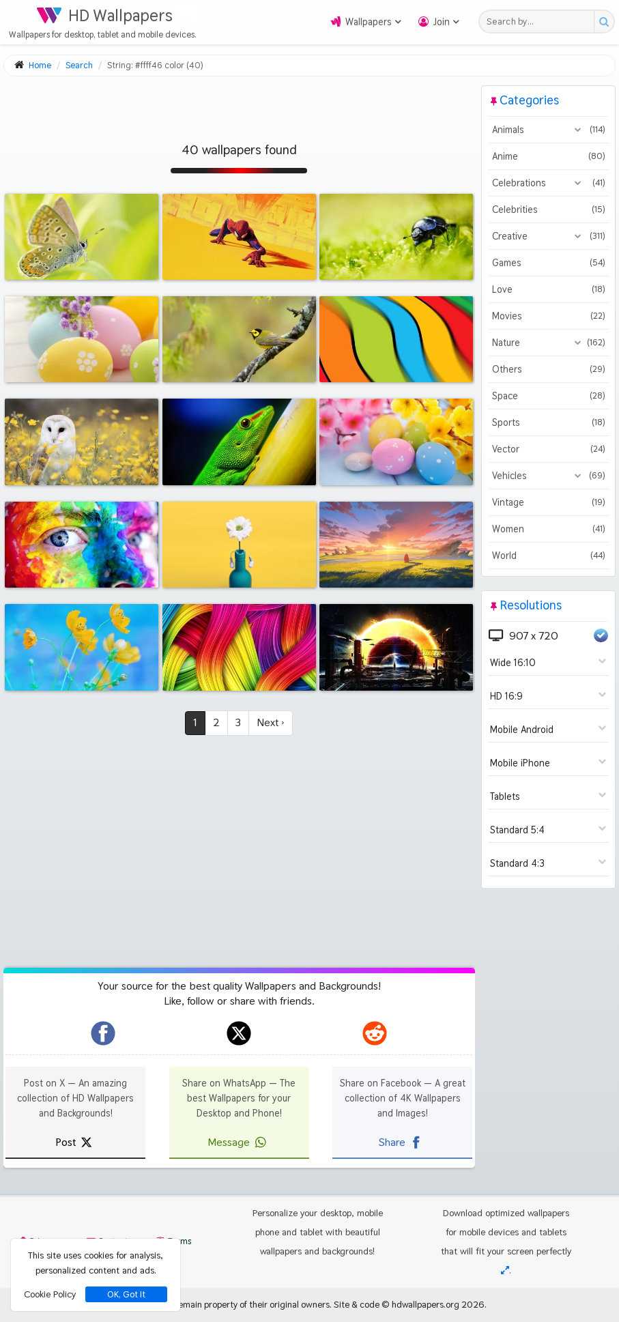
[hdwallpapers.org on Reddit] (374, 1033)
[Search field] (540, 21)
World (548, 555)
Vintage (548, 502)
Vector (548, 449)
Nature (548, 342)
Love (548, 289)
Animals (548, 129)
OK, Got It (126, 1294)
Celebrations (548, 182)
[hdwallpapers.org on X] (239, 1033)
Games (548, 262)
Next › (271, 722)
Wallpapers (368, 22)
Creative (548, 236)
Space (548, 395)
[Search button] (604, 21)
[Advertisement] (239, 103)
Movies (548, 316)
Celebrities (548, 209)
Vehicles (548, 475)
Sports (548, 422)
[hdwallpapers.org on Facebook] (103, 1033)
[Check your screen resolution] (505, 1270)
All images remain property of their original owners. (232, 1304)
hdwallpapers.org (425, 1304)
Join (441, 22)
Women (548, 528)
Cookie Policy (50, 1294)
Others (548, 369)
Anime (548, 156)
